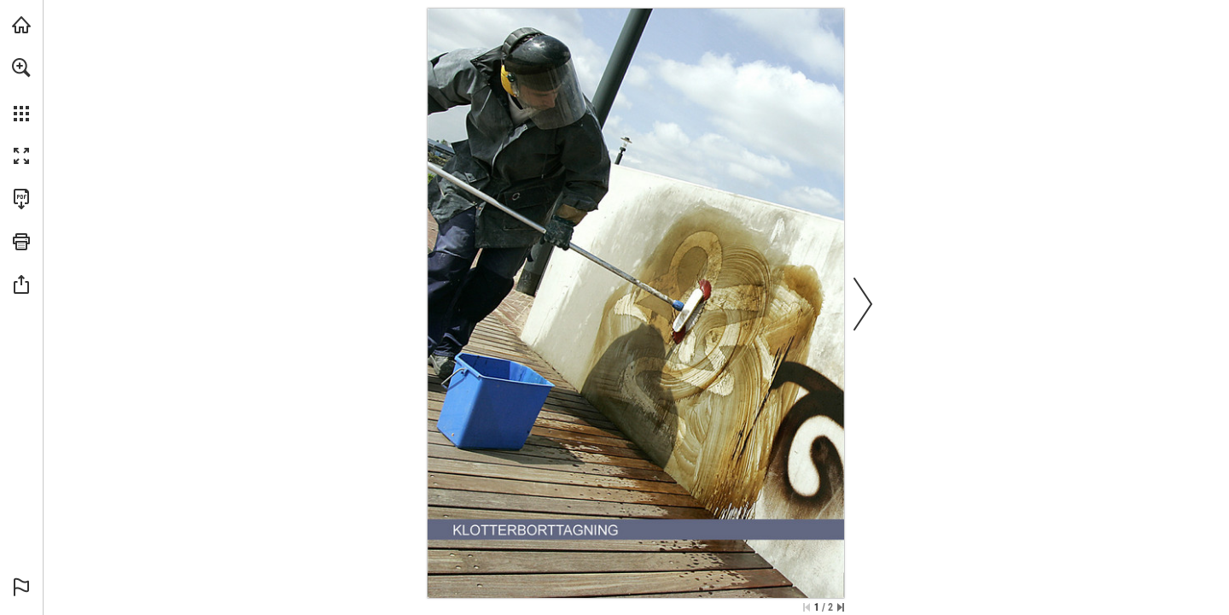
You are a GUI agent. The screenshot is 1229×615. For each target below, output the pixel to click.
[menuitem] (21, 90)
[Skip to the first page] (806, 607)
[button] (21, 67)
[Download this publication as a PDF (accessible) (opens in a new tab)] (21, 199)
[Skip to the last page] (840, 607)
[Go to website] (696, 586)
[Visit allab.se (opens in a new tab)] (21, 24)
